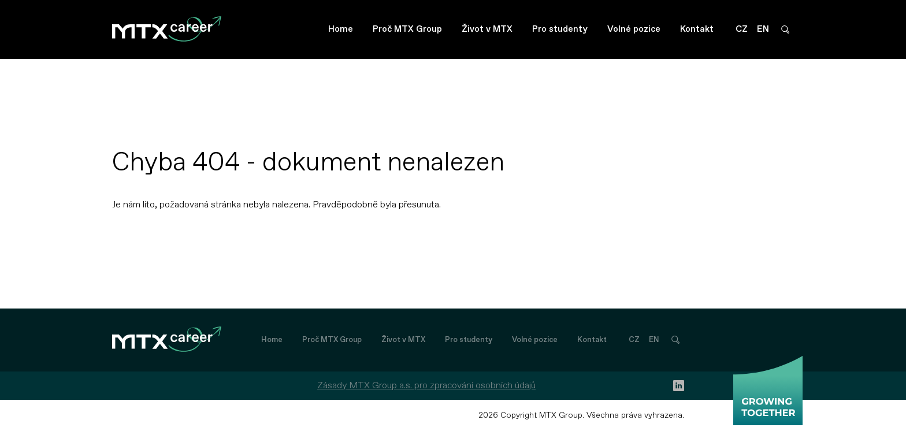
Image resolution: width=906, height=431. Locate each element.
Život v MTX (487, 29)
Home (340, 29)
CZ (742, 29)
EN (763, 29)
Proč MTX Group (407, 29)
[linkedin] (678, 385)
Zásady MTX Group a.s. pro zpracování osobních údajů (426, 385)
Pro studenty (560, 29)
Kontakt (697, 29)
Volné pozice (633, 29)
